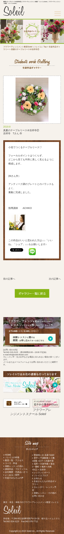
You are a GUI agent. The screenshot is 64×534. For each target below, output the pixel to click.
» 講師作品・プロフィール (15, 469)
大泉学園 (44, 464)
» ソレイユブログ (40, 475)
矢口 (35, 469)
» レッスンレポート (41, 472)
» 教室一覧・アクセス (13, 460)
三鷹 (53, 458)
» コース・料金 (10, 463)
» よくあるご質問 (11, 475)
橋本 (44, 467)
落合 (53, 464)
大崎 (49, 467)
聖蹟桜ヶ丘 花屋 (41, 455)
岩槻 (35, 461)
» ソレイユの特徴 (11, 457)
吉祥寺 (43, 469)
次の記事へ (55, 278)
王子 (41, 461)
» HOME (7, 455)
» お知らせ (37, 478)
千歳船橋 (44, 458)
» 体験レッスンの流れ (13, 466)
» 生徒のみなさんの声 (13, 478)
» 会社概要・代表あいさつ (15, 472)
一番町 (36, 467)
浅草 (36, 464)
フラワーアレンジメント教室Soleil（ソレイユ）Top (25, 47)
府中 (36, 458)
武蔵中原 (49, 461)
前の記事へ (9, 278)
